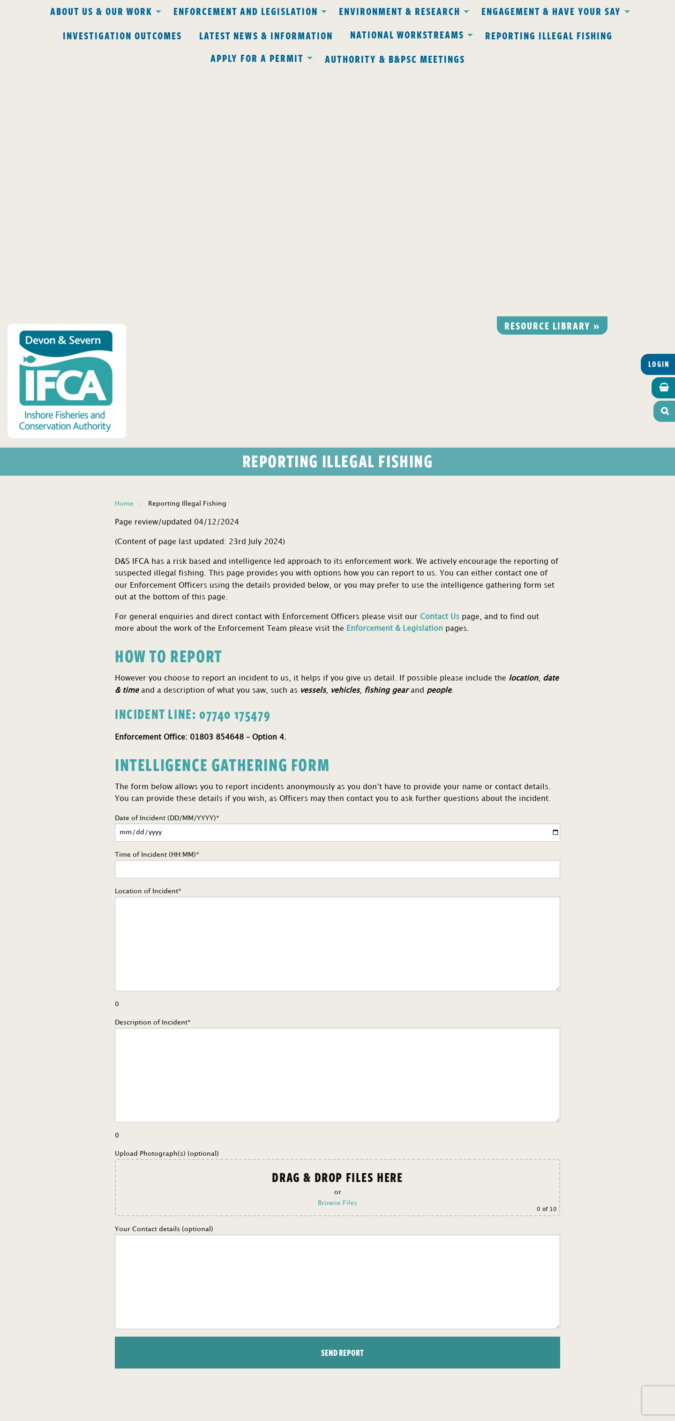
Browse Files (337, 956)
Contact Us (439, 370)
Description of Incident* (337, 832)
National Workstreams (407, 34)
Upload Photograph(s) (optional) (337, 937)
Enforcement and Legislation (245, 10)
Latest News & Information (266, 35)
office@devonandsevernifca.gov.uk (205, 1270)
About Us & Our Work (101, 10)
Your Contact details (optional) (337, 1031)
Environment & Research (399, 10)
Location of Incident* (337, 701)
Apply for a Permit (257, 57)
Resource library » (552, 78)
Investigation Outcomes (122, 35)
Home (124, 257)
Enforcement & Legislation (394, 382)
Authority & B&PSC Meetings (395, 58)
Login (659, 117)
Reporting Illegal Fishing (549, 35)
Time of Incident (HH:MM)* (337, 618)
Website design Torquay (272, 1410)
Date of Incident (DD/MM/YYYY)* (337, 581)
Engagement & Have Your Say (551, 10)
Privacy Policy (214, 1216)
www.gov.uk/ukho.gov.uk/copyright (300, 1376)
